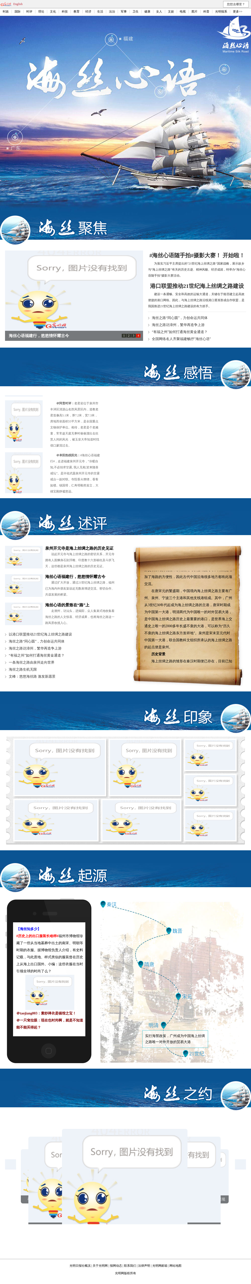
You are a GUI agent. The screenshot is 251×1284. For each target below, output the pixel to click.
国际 (18, 11)
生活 (100, 11)
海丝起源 (73, 875)
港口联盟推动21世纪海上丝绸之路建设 (197, 286)
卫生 (136, 11)
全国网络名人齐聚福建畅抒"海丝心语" (181, 339)
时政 (6, 11)
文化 (53, 11)
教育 (77, 11)
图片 (195, 11)
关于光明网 (100, 1265)
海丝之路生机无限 (23, 669)
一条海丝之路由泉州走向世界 (31, 662)
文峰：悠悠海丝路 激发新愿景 (32, 676)
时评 (29, 11)
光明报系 (221, 11)
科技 (65, 11)
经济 (88, 11)
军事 (124, 11)
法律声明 (144, 1265)
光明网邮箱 (159, 1265)
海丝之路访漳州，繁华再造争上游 (178, 325)
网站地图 (175, 1265)
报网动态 (116, 1265)
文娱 (171, 11)
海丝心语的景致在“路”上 (67, 605)
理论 (41, 11)
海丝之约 (178, 1094)
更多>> (237, 11)
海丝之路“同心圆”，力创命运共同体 (180, 318)
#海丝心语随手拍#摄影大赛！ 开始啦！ (197, 255)
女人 (159, 11)
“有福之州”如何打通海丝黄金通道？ (180, 332)
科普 (206, 11)
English (18, 4)
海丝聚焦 (73, 228)
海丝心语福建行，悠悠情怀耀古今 (75, 576)
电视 (183, 11)
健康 (147, 11)
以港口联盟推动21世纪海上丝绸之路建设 (40, 634)
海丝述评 (73, 523)
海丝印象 (178, 717)
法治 (112, 11)
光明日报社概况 (80, 1265)
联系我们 (130, 1265)
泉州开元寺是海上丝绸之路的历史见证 (79, 548)
